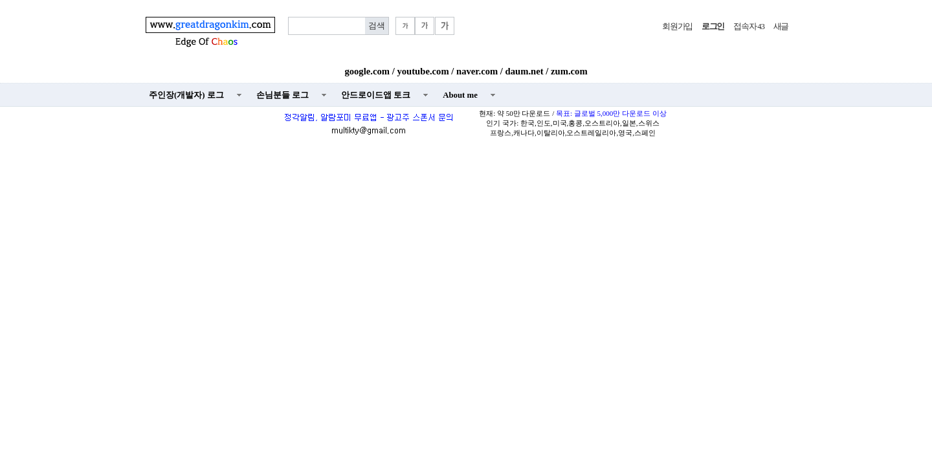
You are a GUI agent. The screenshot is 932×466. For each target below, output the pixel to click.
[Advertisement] (466, 236)
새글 (780, 26)
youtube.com (423, 71)
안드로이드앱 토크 (375, 95)
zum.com (569, 71)
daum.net (524, 71)
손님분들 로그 (282, 95)
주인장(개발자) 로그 (186, 95)
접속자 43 (748, 26)
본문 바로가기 (0, 0)
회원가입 (677, 26)
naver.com (477, 71)
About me (460, 95)
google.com (367, 71)
